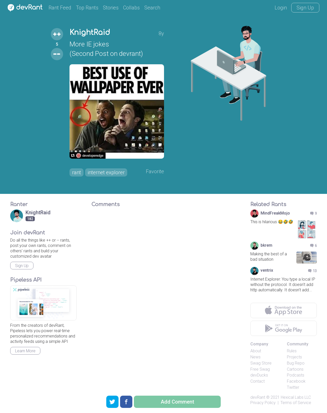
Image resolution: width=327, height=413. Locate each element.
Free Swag (260, 369)
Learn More (25, 350)
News (255, 357)
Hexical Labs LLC (296, 397)
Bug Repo (296, 363)
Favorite (155, 171)
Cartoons (295, 369)
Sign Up (305, 8)
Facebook (296, 381)
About (255, 350)
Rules (292, 350)
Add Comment (177, 402)
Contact (257, 381)
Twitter (293, 387)
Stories (111, 8)
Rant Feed (60, 8)
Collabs (131, 8)
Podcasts (295, 375)
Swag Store (261, 363)
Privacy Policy (263, 402)
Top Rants (87, 8)
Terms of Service (296, 402)
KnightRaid (89, 33)
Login (281, 8)
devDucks (259, 375)
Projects (294, 357)
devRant (257, 397)
